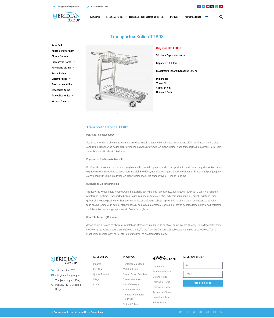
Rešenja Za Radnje (116, 17)
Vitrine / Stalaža (60, 101)
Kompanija (96, 17)
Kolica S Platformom (63, 50)
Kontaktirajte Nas (193, 17)
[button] (221, 16)
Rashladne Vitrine (63, 67)
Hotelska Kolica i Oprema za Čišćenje (148, 17)
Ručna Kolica (59, 73)
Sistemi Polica (61, 78)
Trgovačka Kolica (63, 95)
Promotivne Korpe (63, 62)
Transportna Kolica (62, 84)
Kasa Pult (57, 45)
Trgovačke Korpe (61, 90)
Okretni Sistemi (60, 56)
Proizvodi (176, 17)
